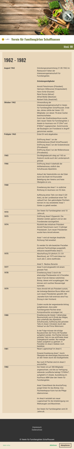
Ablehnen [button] (53, 445)
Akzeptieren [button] (65, 445)
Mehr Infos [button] (6, 445)
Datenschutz (37, 430)
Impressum (37, 427)
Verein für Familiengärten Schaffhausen (35, 39)
